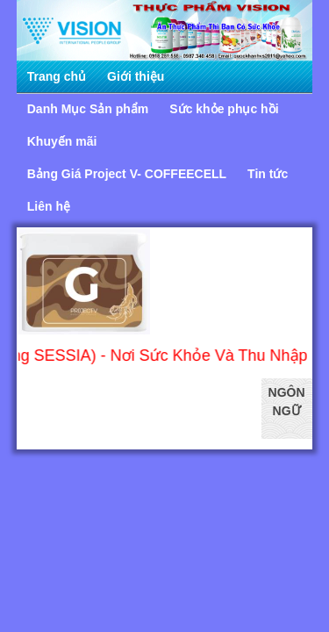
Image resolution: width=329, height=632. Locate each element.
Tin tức (267, 174)
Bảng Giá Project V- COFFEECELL (126, 174)
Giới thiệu (135, 76)
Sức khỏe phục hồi (223, 109)
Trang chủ (56, 76)
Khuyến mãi (62, 141)
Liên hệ (48, 206)
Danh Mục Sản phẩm (88, 109)
